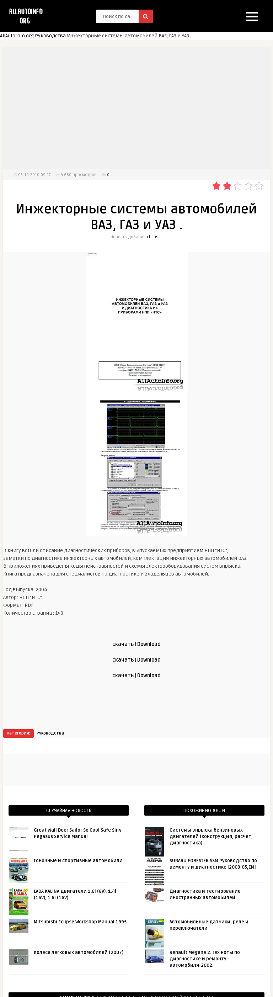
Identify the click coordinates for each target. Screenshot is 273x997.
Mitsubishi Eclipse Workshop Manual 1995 (80, 922)
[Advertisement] (136, 108)
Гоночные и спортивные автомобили (78, 861)
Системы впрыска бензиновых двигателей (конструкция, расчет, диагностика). (211, 836)
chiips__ (155, 237)
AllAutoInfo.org (17, 36)
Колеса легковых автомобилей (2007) (78, 952)
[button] (251, 16)
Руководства (50, 36)
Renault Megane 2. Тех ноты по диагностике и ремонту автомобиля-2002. (205, 959)
